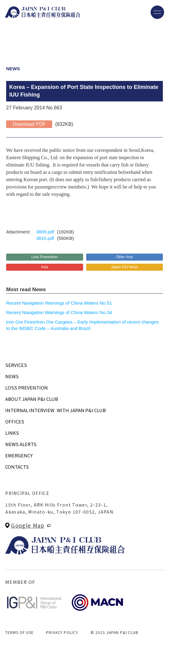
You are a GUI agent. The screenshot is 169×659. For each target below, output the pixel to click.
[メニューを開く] (157, 12)
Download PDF (29, 124)
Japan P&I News (124, 267)
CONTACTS (17, 466)
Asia (44, 267)
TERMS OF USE (19, 632)
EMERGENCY (19, 455)
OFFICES (14, 421)
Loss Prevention (44, 257)
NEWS (12, 376)
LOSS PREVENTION (26, 387)
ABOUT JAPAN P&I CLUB (31, 399)
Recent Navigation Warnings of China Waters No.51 (59, 303)
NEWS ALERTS (20, 444)
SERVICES (16, 365)
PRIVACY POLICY (62, 632)
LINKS (12, 433)
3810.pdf (45, 238)
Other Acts (124, 257)
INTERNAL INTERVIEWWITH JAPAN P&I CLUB (55, 410)
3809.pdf (45, 231)
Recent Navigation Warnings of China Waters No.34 (59, 312)
